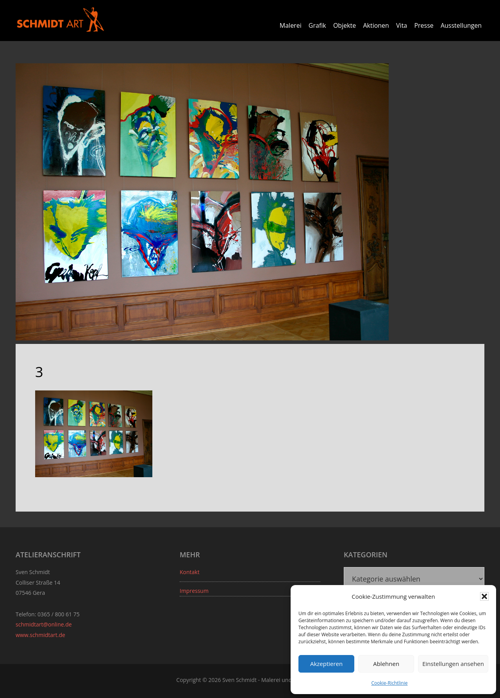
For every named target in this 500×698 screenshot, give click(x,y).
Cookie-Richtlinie (389, 683)
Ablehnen (386, 664)
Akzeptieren (326, 664)
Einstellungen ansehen (453, 664)
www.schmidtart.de (40, 634)
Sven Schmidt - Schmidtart (60, 19)
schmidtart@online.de (44, 624)
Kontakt (190, 571)
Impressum (194, 590)
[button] (484, 596)
